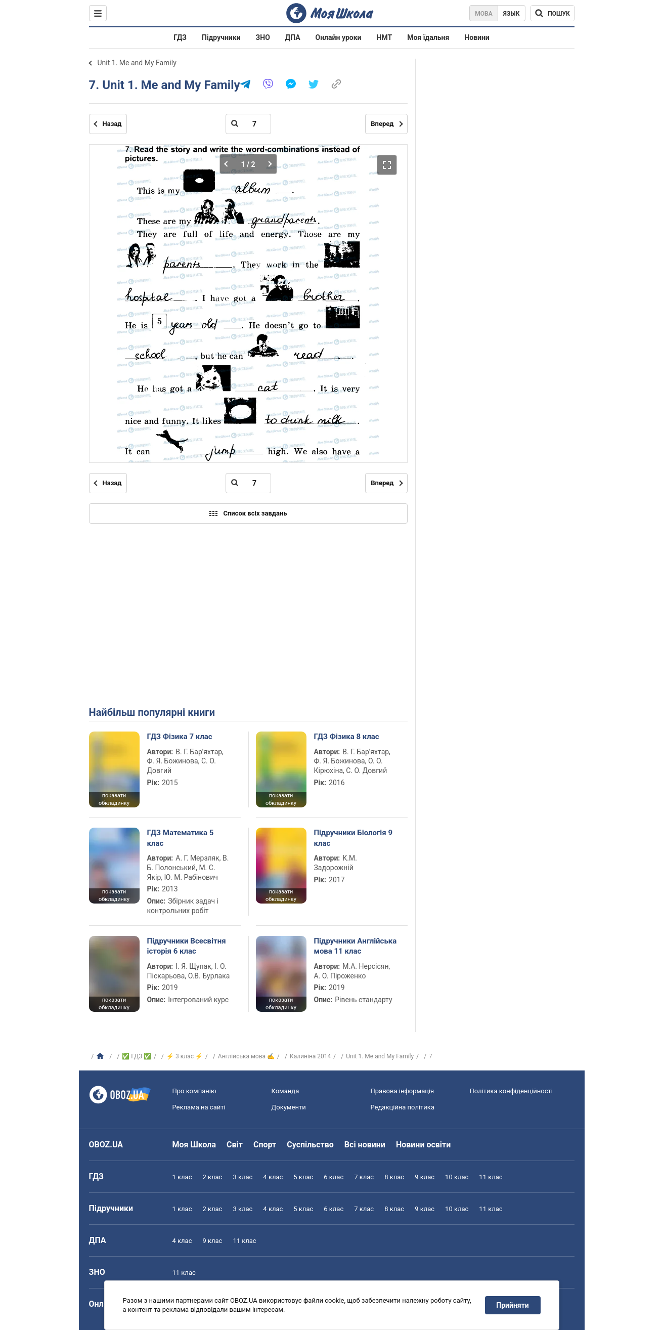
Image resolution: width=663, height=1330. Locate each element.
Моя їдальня (428, 37)
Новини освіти (423, 1144)
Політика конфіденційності (511, 1091)
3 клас (242, 1177)
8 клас (394, 1177)
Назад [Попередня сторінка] (112, 123)
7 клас (364, 1177)
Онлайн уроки (339, 37)
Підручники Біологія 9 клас (353, 837)
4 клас (273, 1177)
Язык (511, 13)
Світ (235, 1144)
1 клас (182, 1177)
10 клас (456, 1177)
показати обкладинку (114, 799)
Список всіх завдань (248, 513)
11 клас (490, 1177)
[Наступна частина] (267, 164)
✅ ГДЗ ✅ (136, 1056)
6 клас (333, 1177)
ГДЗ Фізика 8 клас (346, 736)
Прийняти (512, 1305)
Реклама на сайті (199, 1107)
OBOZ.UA (106, 1144)
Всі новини (364, 1144)
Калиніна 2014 (310, 1056)
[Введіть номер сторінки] (248, 124)
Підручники (221, 37)
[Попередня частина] (228, 164)
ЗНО (263, 37)
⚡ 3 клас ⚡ (184, 1056)
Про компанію (194, 1091)
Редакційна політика (402, 1107)
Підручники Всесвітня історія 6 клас (186, 946)
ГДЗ (180, 37)
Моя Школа (194, 1144)
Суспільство (310, 1144)
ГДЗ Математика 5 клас (180, 837)
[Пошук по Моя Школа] (552, 13)
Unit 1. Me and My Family (137, 63)
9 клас (424, 1177)
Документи (289, 1107)
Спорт (264, 1144)
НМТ (384, 37)
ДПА (292, 37)
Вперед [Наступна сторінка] (382, 123)
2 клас (212, 1177)
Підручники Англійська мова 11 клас (355, 946)
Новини (476, 37)
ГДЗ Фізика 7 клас (179, 736)
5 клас (303, 1177)
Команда (285, 1091)
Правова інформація (402, 1091)
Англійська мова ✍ (246, 1056)
